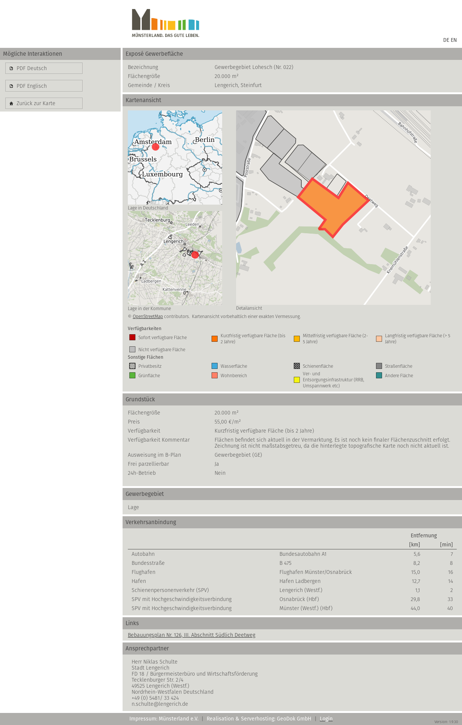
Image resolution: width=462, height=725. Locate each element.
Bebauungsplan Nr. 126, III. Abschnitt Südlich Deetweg (191, 635)
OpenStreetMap (148, 316)
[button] (44, 68)
